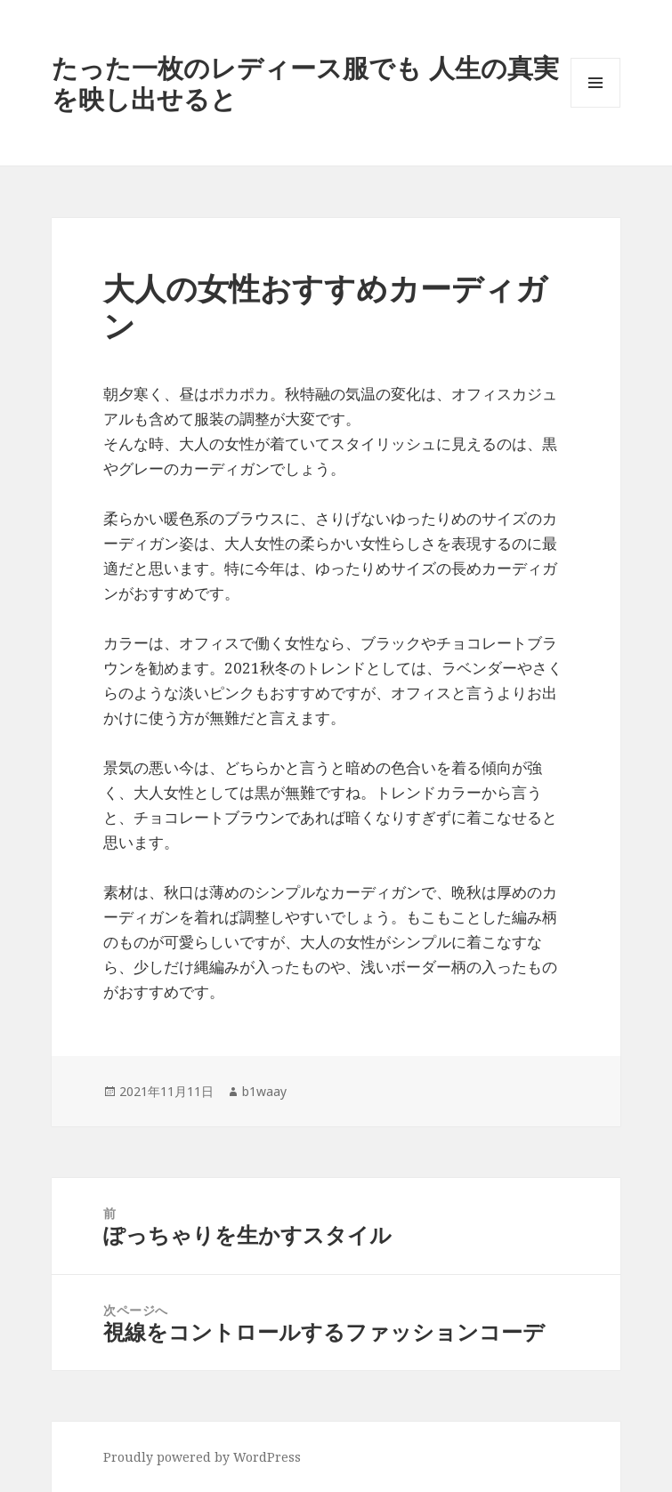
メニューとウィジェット (595, 107)
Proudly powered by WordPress (202, 1456)
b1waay (264, 1091)
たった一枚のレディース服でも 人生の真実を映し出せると (305, 83)
